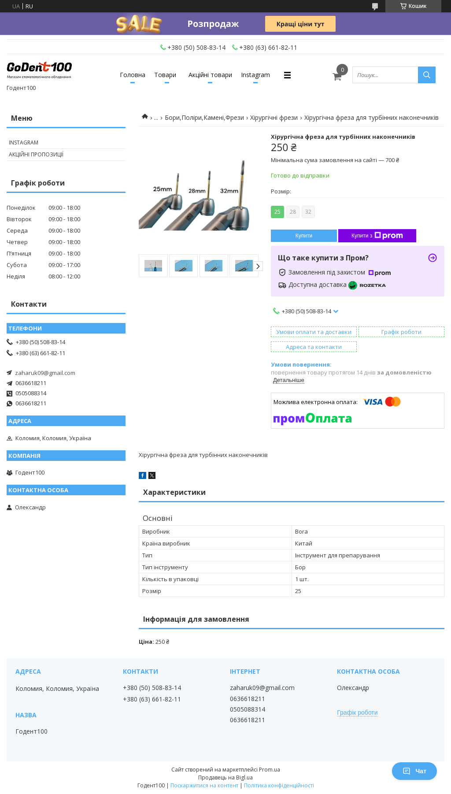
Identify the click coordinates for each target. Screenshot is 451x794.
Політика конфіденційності (279, 785)
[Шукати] (427, 75)
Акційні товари (210, 74)
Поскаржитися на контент (204, 785)
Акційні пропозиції (36, 154)
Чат (414, 771)
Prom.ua (269, 769)
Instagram (255, 74)
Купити (304, 236)
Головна (132, 74)
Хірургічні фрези (274, 117)
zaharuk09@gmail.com (45, 372)
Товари (165, 74)
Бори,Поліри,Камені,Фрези (204, 117)
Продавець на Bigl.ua (225, 777)
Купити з (377, 236)
